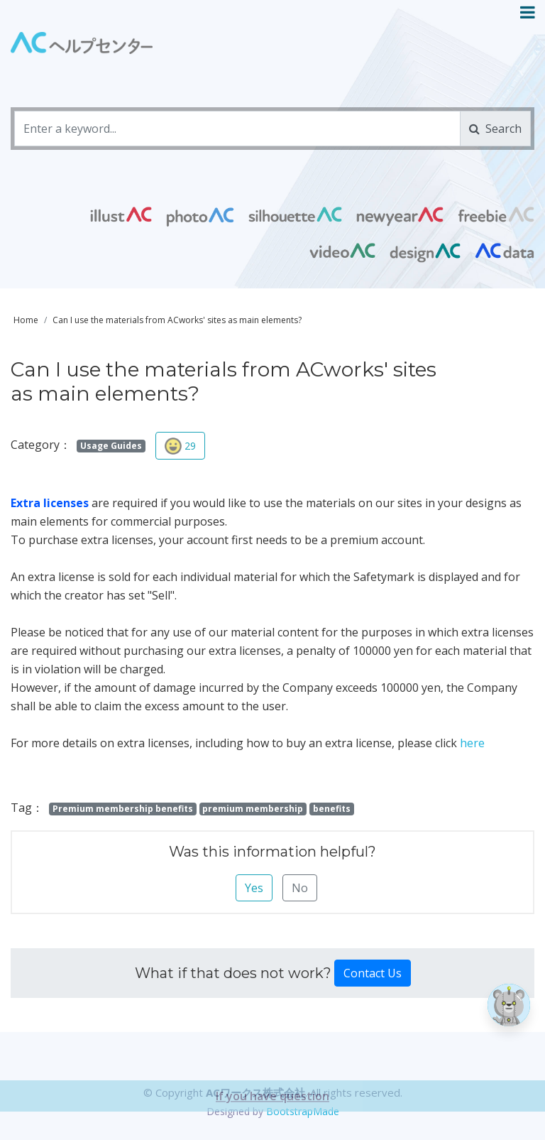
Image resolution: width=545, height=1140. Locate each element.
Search (495, 128)
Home (25, 320)
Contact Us (372, 973)
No (300, 888)
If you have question (272, 1121)
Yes (254, 888)
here (472, 743)
